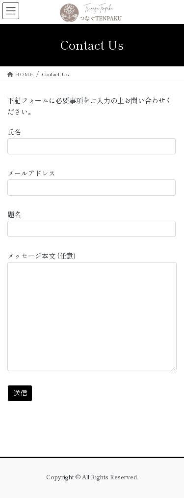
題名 (91, 223)
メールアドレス (91, 182)
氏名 (91, 140)
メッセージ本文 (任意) (92, 311)
